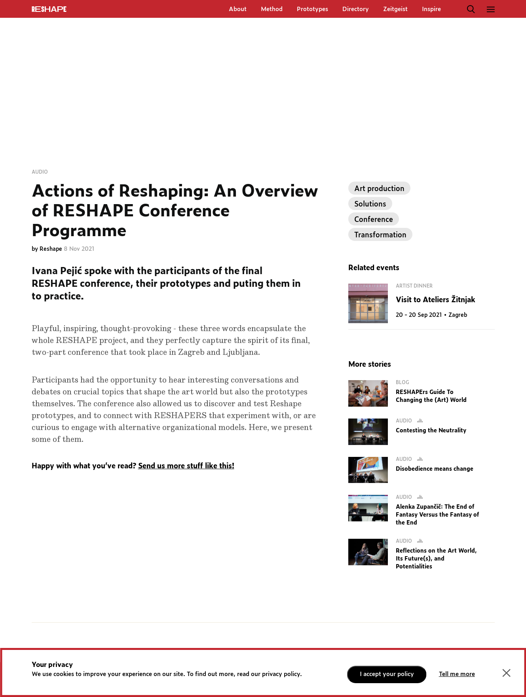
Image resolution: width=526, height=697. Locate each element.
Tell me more (457, 674)
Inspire (431, 9)
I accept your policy (387, 674)
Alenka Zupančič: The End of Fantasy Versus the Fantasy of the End (437, 515)
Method (272, 9)
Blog (402, 382)
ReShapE (49, 9)
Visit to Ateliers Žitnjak (435, 300)
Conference (373, 219)
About (238, 9)
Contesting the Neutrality (431, 431)
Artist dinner (414, 286)
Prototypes (312, 9)
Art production (379, 189)
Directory (355, 9)
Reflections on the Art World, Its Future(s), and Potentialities (436, 559)
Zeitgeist (395, 9)
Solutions (370, 204)
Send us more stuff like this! (186, 466)
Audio (40, 172)
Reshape (52, 249)
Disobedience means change (434, 469)
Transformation (380, 235)
